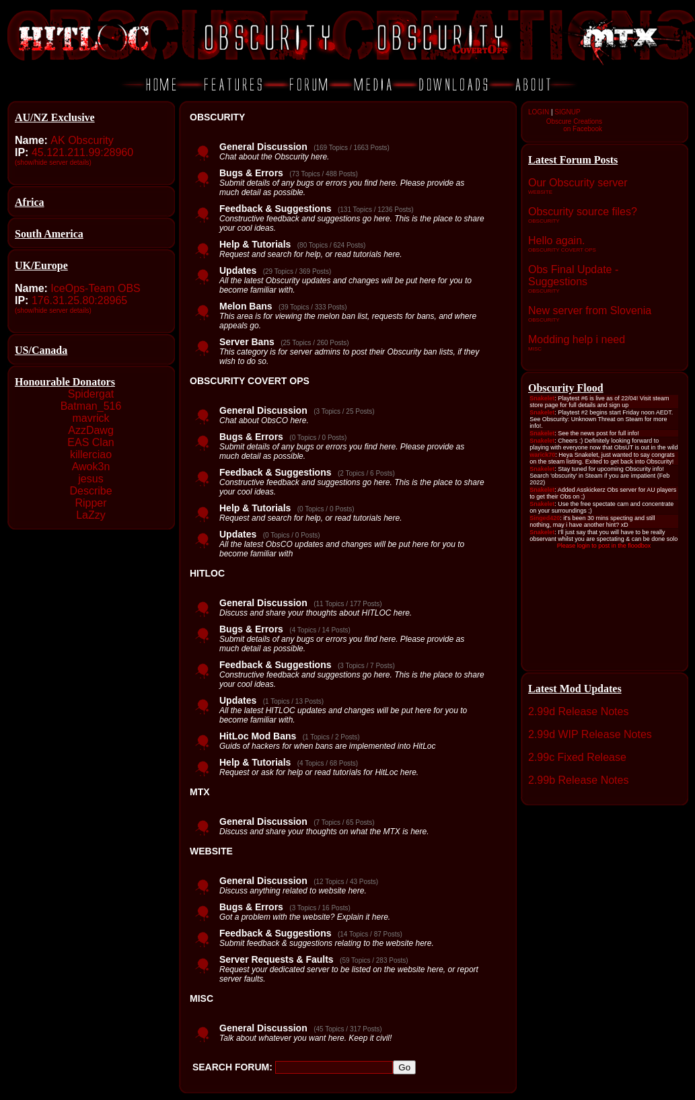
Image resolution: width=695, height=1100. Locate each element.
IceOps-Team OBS (95, 288)
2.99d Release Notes (578, 711)
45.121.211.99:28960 (82, 152)
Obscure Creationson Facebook (574, 125)
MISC (201, 998)
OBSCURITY (217, 117)
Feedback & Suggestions (275, 208)
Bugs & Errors (251, 173)
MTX (200, 791)
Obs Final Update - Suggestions (573, 275)
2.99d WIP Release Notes (590, 734)
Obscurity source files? (582, 211)
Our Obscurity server (578, 182)
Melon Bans (245, 306)
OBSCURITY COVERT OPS (249, 380)
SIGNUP (567, 112)
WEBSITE (211, 851)
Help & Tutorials (255, 244)
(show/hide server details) (53, 162)
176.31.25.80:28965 (79, 300)
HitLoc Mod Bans (257, 736)
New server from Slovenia (589, 310)
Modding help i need (576, 339)
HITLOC (207, 573)
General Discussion (263, 146)
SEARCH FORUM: (232, 1067)
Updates (237, 270)
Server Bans (247, 341)
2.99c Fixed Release (577, 757)
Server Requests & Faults (276, 959)
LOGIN (538, 112)
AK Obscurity (81, 140)
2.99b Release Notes (578, 780)
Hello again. (556, 240)
